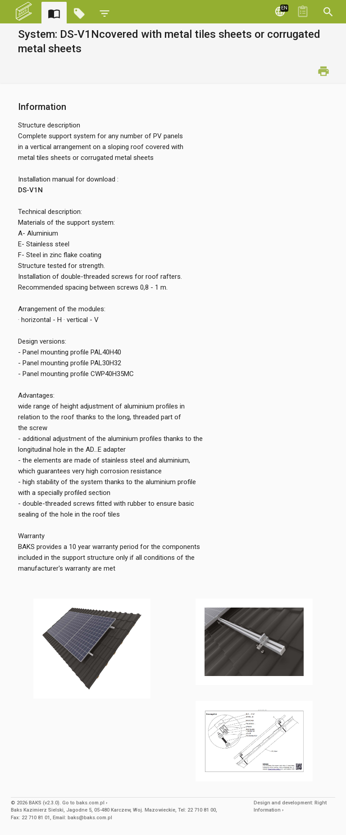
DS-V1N (30, 190)
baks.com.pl (90, 803)
